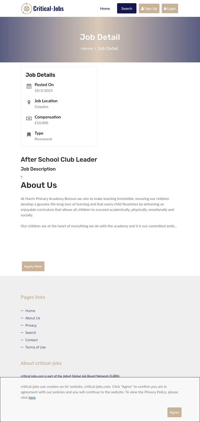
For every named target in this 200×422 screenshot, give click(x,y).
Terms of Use (35, 347)
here (32, 397)
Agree (174, 412)
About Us (32, 318)
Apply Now (33, 266)
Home (105, 8)
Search (126, 8)
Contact (31, 340)
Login (170, 8)
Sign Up (149, 8)
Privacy (31, 325)
